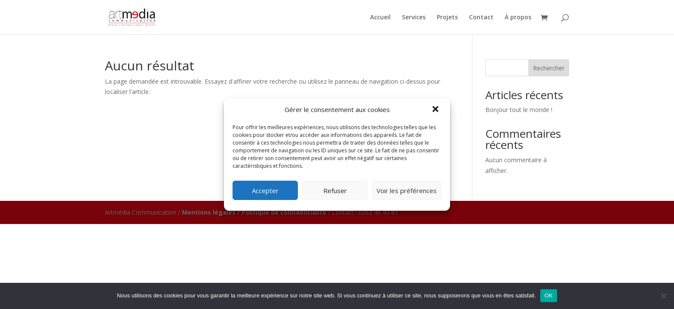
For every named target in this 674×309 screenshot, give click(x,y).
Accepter (265, 190)
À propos (518, 17)
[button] (436, 110)
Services (414, 17)
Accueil (380, 17)
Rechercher (548, 68)
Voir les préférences (407, 190)
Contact (481, 17)
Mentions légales (209, 212)
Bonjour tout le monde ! (518, 110)
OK (549, 295)
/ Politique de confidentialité (281, 212)
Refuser (335, 190)
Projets (447, 17)
